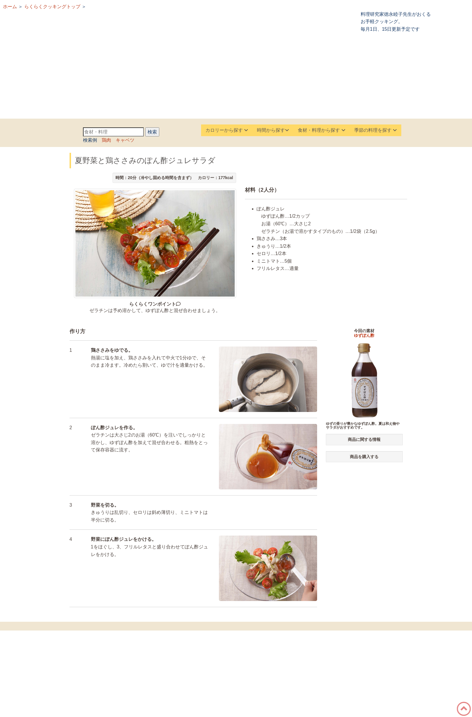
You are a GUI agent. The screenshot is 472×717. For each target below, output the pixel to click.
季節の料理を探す (375, 130)
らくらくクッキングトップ (52, 6)
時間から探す (273, 130)
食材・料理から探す (321, 130)
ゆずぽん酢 (364, 335)
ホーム (10, 6)
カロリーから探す (226, 130)
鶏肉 (106, 140)
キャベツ (125, 140)
